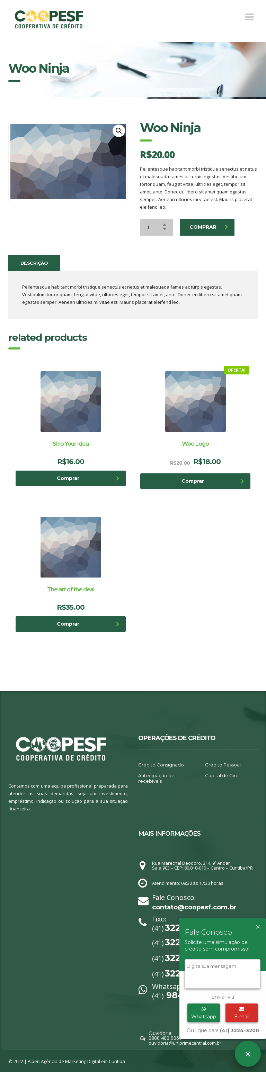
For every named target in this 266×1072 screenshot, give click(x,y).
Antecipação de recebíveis (156, 778)
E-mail (241, 1013)
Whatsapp (203, 1013)
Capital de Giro (222, 775)
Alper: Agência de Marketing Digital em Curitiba (76, 1061)
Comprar (208, 227)
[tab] (34, 263)
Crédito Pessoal (223, 764)
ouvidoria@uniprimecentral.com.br (185, 1043)
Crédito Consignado (161, 764)
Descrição (34, 263)
